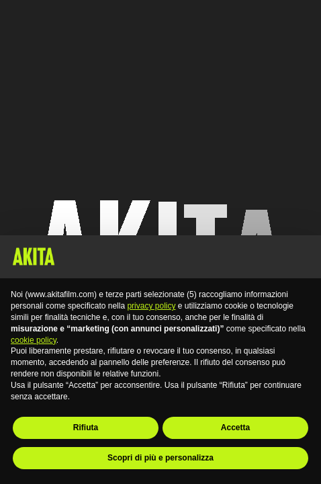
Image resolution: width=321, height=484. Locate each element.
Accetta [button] (235, 427)
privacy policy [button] (151, 306)
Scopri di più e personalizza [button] (160, 457)
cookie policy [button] (33, 340)
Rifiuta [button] (85, 427)
